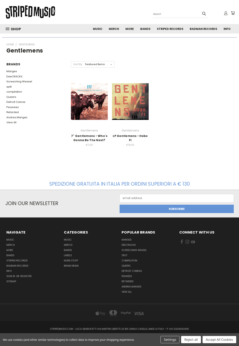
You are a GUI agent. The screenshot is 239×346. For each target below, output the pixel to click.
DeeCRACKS (14, 76)
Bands (145, 29)
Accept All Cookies (219, 339)
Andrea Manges (16, 117)
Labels (68, 255)
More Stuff (71, 260)
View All (11, 122)
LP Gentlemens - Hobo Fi (130, 138)
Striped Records (170, 29)
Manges (11, 71)
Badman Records (203, 29)
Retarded (12, 112)
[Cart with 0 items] (233, 13)
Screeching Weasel (19, 81)
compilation (14, 92)
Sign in (11, 276)
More (129, 29)
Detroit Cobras (15, 102)
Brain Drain (71, 265)
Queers (11, 97)
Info (227, 29)
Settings (170, 339)
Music (97, 29)
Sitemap (11, 281)
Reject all (191, 339)
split (9, 87)
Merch (114, 29)
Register (26, 276)
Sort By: (78, 64)
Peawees (12, 107)
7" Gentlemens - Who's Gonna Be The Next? (89, 138)
